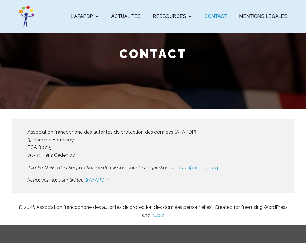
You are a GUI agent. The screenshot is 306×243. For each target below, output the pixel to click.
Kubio (158, 215)
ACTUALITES (126, 16)
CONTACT (215, 16)
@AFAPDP (97, 180)
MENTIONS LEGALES (263, 16)
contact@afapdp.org (195, 167)
